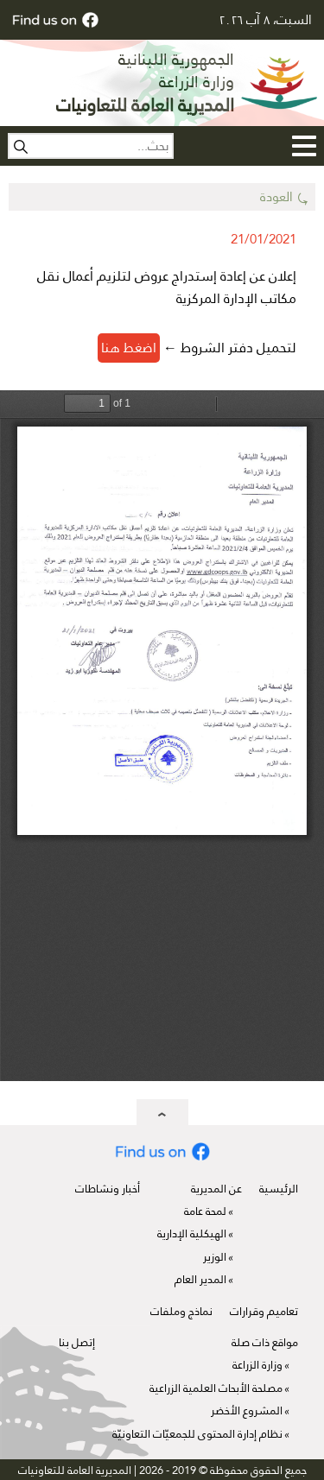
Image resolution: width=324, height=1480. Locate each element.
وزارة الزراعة (257, 1365)
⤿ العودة (284, 197)
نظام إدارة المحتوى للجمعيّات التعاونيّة (197, 1434)
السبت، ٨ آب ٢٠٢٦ (265, 20)
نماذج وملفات (181, 1311)
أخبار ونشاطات (107, 1188)
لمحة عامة (205, 1211)
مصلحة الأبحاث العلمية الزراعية (216, 1388)
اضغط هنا (128, 347)
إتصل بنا (77, 1342)
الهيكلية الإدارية (191, 1233)
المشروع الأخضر (247, 1410)
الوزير (214, 1257)
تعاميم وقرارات (264, 1311)
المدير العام (200, 1279)
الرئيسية (278, 1188)
